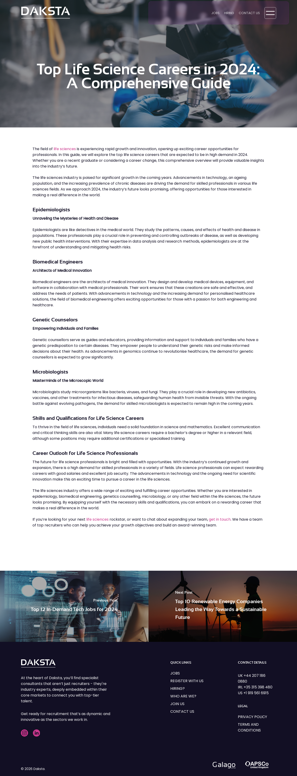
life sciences (65, 149)
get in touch (220, 519)
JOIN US (177, 703)
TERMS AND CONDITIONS (249, 727)
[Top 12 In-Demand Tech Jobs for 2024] (74, 606)
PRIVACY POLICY (252, 716)
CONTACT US (182, 711)
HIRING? (177, 688)
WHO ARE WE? (183, 696)
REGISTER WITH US (186, 681)
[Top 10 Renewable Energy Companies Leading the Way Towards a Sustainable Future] (222, 606)
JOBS (175, 673)
